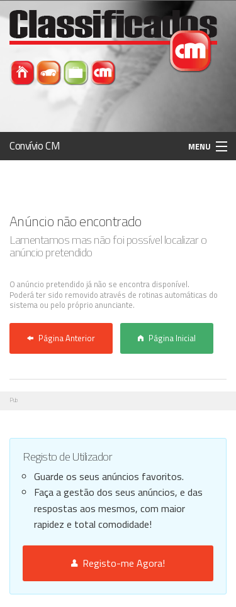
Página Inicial (167, 338)
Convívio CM (34, 146)
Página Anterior (61, 338)
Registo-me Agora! (118, 563)
